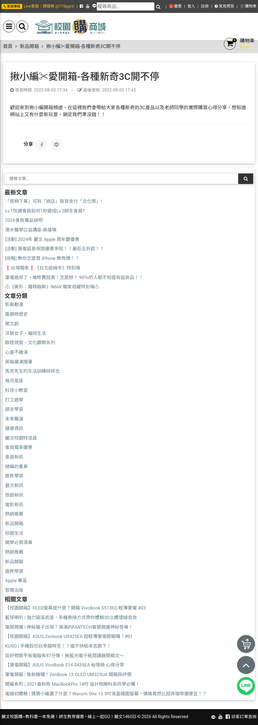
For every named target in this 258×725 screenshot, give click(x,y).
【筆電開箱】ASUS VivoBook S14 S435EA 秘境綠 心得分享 (64, 665)
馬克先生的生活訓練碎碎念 (32, 371)
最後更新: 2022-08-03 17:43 (107, 90)
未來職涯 (14, 419)
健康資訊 (14, 428)
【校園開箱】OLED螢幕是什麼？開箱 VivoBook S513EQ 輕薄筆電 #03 (75, 608)
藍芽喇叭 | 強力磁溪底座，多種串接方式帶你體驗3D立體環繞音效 (71, 617)
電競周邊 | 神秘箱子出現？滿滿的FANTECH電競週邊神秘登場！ (69, 627)
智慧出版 (14, 590)
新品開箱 (29, 46)
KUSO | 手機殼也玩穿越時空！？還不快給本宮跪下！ (58, 646)
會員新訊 (14, 457)
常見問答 (224, 6)
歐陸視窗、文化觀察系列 (30, 342)
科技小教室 (16, 390)
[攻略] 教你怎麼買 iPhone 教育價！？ (42, 258)
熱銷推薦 (14, 514)
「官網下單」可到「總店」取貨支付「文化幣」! (53, 201)
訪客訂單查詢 (244, 716)
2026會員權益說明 (24, 220)
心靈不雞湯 (16, 352)
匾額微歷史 (16, 314)
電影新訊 (14, 504)
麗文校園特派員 (21, 438)
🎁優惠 (175, 6)
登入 (191, 6)
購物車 (247, 41)
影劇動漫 (14, 304)
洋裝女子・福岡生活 (25, 333)
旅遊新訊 (14, 495)
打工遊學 (14, 400)
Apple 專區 (16, 580)
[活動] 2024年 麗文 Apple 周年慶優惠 (42, 239)
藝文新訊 (14, 485)
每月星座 (14, 381)
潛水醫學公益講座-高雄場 (30, 230)
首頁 (8, 46)
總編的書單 (16, 466)
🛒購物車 (248, 6)
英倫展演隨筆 (18, 362)
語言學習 (14, 409)
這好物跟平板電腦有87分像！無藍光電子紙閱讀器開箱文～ (64, 655)
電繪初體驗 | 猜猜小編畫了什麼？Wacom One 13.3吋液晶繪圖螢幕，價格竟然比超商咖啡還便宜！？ (106, 693)
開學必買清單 (18, 542)
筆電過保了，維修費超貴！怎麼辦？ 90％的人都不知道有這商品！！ (74, 277)
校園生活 (14, 533)
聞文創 (12, 323)
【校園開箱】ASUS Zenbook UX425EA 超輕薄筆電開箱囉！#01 (69, 636)
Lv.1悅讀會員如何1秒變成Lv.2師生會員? (45, 211)
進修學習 (14, 476)
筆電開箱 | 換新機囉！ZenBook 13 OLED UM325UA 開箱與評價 (68, 674)
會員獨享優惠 (18, 447)
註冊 (205, 6)
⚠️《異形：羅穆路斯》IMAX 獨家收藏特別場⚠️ (52, 287)
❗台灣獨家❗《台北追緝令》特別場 (42, 268)
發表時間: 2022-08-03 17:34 (39, 90)
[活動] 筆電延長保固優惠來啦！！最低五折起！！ (54, 248)
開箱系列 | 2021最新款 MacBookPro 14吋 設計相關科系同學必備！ (72, 684)
